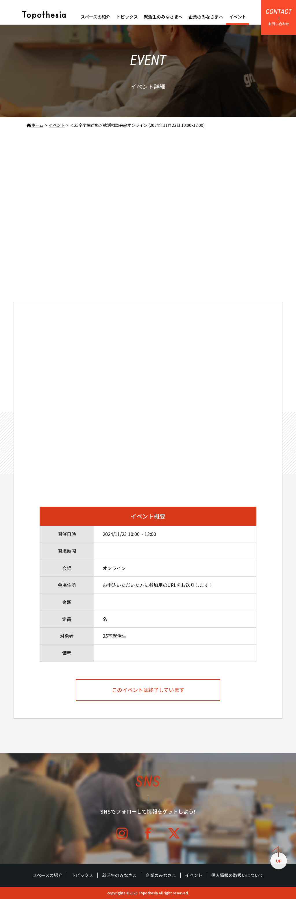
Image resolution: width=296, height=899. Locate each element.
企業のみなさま (161, 875)
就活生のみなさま (119, 875)
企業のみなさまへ (205, 17)
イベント (237, 17)
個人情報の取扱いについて (237, 875)
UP (276, 858)
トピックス (127, 17)
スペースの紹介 (95, 17)
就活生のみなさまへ (163, 17)
